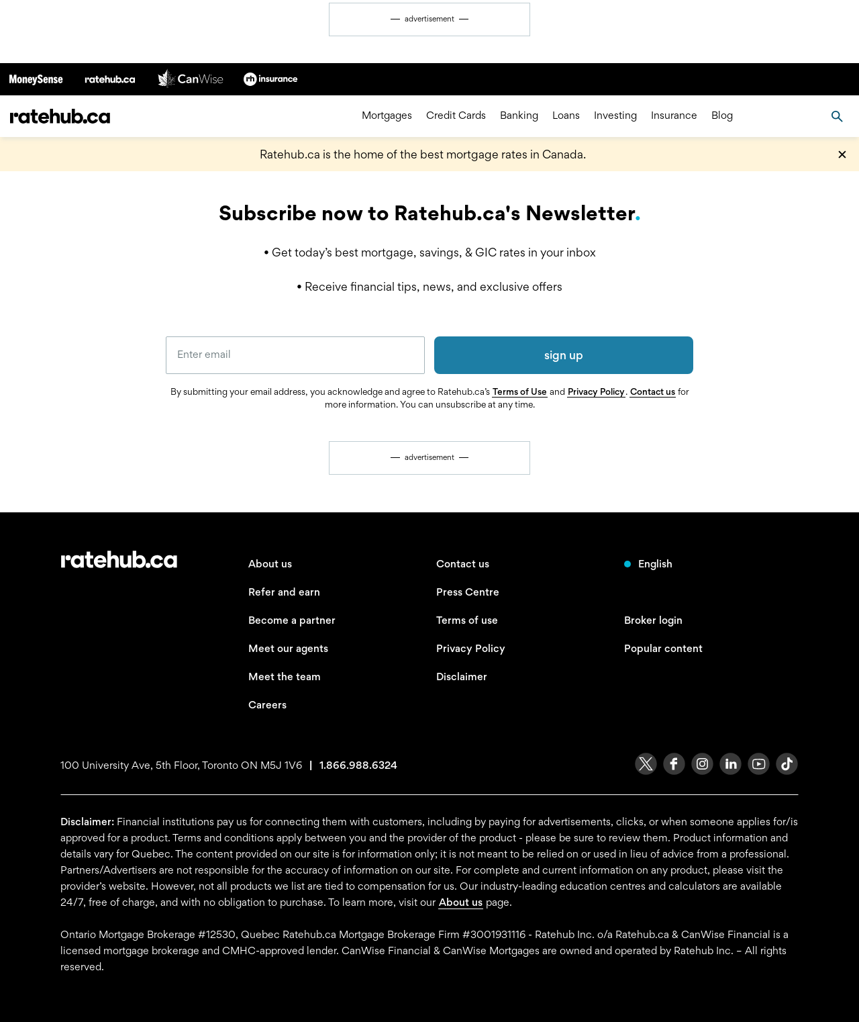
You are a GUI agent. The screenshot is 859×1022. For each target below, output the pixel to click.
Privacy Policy (596, 391)
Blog (722, 116)
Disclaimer (461, 676)
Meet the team (284, 676)
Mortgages (387, 116)
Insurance (674, 116)
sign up (563, 355)
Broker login (653, 620)
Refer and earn (284, 592)
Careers (267, 704)
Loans (566, 116)
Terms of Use (520, 391)
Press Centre (467, 592)
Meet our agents (288, 648)
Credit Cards (456, 116)
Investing (615, 116)
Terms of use (467, 620)
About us (270, 563)
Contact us (652, 391)
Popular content (663, 648)
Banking (519, 116)
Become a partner (292, 620)
